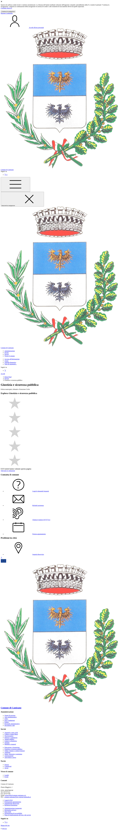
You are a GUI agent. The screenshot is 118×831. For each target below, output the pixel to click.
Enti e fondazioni (9, 720)
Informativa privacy (10, 810)
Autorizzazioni (8, 756)
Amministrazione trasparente (13, 808)
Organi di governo (9, 715)
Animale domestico (10, 362)
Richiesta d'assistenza (10, 805)
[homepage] (59, 347)
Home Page (7, 377)
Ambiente (7, 752)
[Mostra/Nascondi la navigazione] (15, 184)
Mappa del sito (5, 825)
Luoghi (6, 775)
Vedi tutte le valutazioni (8, 470)
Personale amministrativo (12, 724)
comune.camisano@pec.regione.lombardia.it (17, 797)
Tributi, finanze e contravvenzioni (14, 751)
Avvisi (6, 768)
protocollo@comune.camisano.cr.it (15, 795)
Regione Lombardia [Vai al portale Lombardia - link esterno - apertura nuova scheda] (7, 13)
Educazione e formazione (12, 747)
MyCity (4, 828)
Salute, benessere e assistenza (13, 754)
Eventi (6, 777)
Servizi (6, 378)
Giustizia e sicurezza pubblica (13, 749)
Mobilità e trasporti (10, 744)
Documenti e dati (9, 725)
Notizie (6, 764)
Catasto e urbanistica (10, 741)
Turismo (6, 742)
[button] (9, 351)
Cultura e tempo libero (11, 734)
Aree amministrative (10, 717)
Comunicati (7, 766)
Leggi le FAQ (8, 800)
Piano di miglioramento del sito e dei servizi (17, 815)
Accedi (3, 374)
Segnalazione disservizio (11, 803)
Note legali (7, 811)
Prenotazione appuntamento (12, 802)
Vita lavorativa (8, 736)
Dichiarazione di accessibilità (13, 813)
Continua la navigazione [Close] (8, 11)
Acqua (6, 361)
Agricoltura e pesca (10, 757)
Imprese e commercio (10, 737)
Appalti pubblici (9, 739)
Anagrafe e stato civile (11, 732)
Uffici (6, 719)
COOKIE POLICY (6, 8)
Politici (6, 722)
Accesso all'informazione (11, 359)
